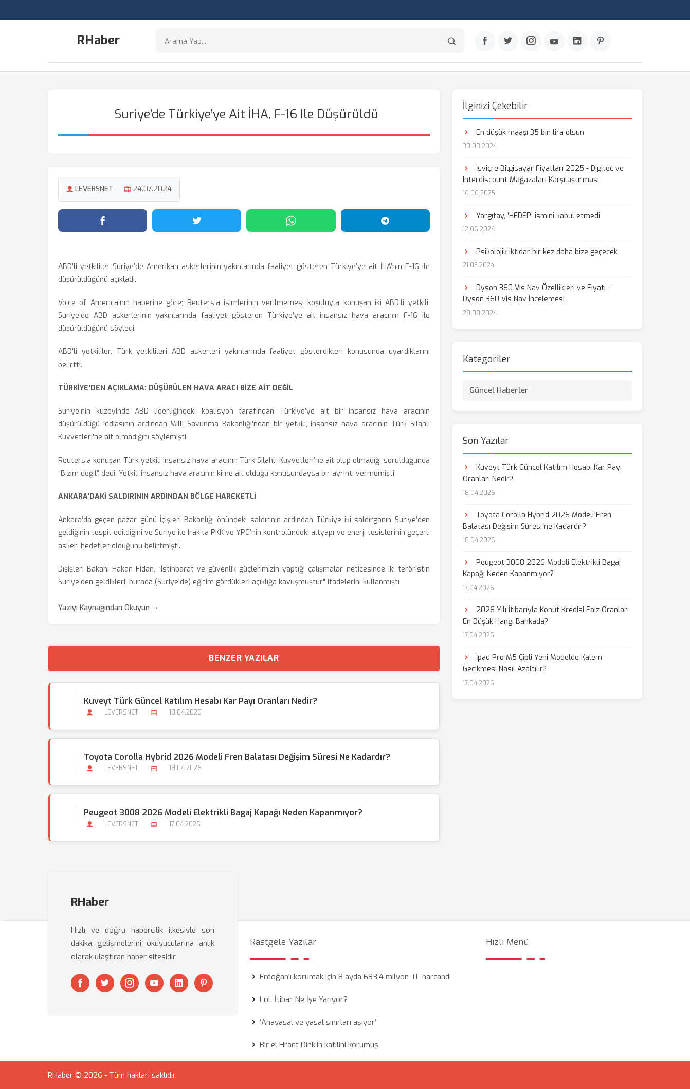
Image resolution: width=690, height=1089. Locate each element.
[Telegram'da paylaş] (385, 219)
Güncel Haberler (499, 390)
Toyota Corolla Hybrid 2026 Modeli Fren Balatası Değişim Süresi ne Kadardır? (236, 756)
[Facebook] (485, 41)
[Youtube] (554, 41)
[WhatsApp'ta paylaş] (290, 219)
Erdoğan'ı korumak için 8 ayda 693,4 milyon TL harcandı (355, 976)
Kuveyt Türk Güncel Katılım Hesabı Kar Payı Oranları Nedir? (200, 700)
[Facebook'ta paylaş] (102, 219)
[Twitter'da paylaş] (196, 219)
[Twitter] (508, 41)
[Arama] (451, 41)
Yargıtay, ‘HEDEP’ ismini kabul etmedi (531, 215)
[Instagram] (531, 41)
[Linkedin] (577, 41)
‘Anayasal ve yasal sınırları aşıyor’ (318, 1021)
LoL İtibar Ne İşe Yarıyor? (304, 999)
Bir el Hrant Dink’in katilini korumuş (319, 1044)
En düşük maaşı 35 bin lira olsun (523, 131)
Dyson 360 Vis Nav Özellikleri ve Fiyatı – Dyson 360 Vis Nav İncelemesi (537, 292)
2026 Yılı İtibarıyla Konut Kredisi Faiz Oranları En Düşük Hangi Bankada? (546, 615)
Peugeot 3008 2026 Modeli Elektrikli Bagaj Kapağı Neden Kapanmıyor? (222, 811)
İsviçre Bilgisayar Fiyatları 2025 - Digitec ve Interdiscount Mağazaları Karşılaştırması (543, 173)
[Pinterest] (600, 41)
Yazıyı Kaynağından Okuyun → (108, 607)
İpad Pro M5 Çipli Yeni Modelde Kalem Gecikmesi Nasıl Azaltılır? (532, 662)
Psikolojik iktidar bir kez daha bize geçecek (540, 251)
